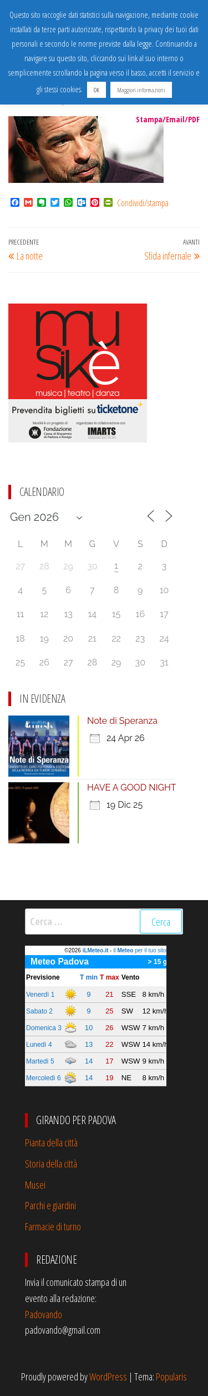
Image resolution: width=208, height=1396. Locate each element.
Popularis (171, 1376)
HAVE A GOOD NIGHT (131, 787)
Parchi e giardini (50, 1205)
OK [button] (96, 90)
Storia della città (51, 1163)
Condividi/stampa (143, 202)
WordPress (108, 1376)
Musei (35, 1184)
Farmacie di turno (53, 1226)
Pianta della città (51, 1142)
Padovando (43, 1314)
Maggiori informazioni (141, 90)
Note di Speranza (122, 721)
